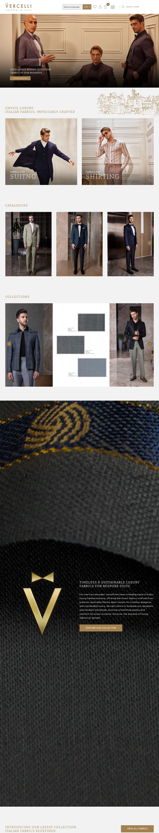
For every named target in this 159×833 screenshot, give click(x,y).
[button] (150, 243)
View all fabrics (137, 828)
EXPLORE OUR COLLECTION (101, 627)
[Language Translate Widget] (74, 7)
